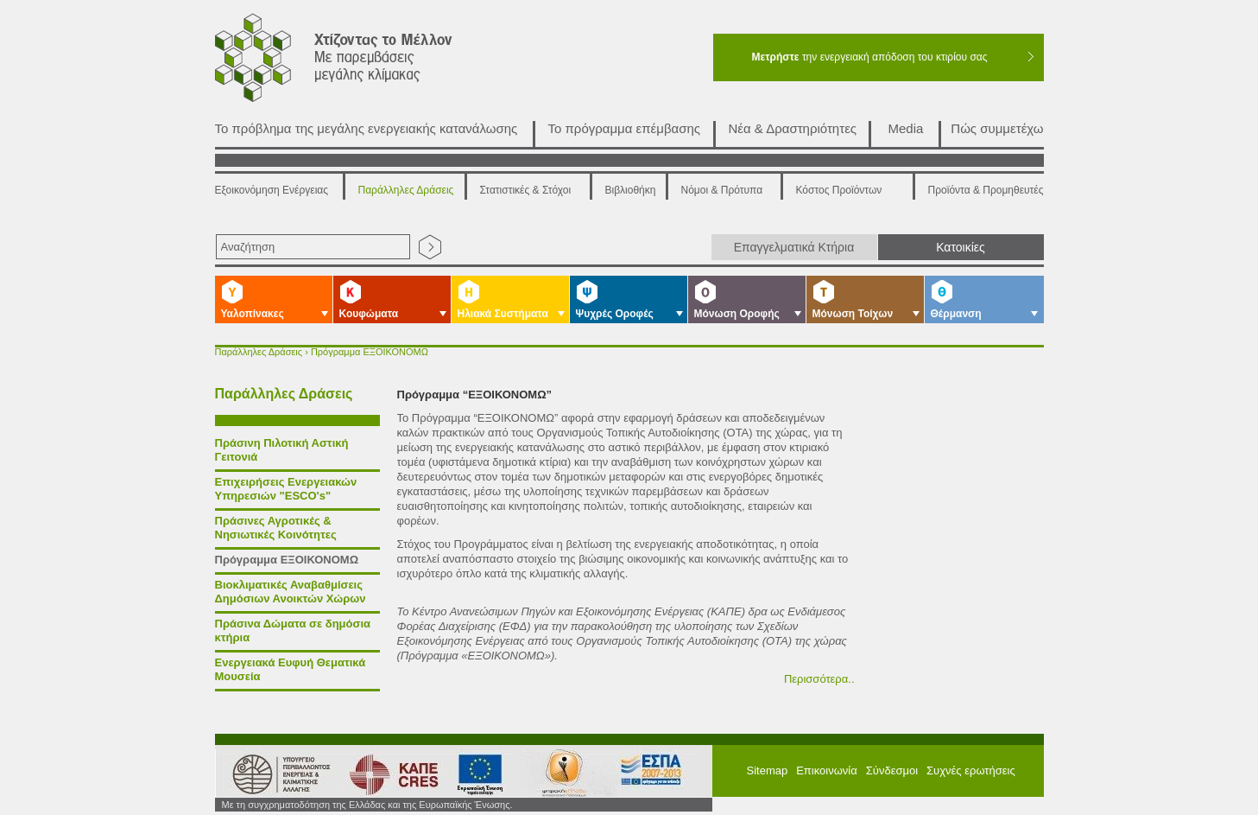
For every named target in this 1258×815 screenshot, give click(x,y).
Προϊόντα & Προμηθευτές (986, 190)
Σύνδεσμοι (892, 770)
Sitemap (767, 770)
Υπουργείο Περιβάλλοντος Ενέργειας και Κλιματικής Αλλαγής (275, 773)
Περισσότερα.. (819, 678)
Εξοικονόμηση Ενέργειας (272, 190)
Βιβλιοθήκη (630, 190)
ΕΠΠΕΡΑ (652, 773)
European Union (473, 773)
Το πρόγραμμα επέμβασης (624, 128)
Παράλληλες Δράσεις (406, 190)
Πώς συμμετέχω (997, 128)
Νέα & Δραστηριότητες (793, 128)
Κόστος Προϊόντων (839, 190)
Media (906, 128)
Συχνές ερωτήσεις (970, 770)
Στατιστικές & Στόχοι (526, 190)
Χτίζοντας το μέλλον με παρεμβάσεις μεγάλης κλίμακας (354, 62)
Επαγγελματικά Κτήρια (794, 247)
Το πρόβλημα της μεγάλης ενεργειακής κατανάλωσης (366, 128)
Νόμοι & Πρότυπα (722, 190)
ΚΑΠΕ (386, 773)
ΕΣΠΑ (557, 773)
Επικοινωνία (826, 770)
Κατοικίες (960, 247)
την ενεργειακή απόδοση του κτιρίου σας (869, 57)
